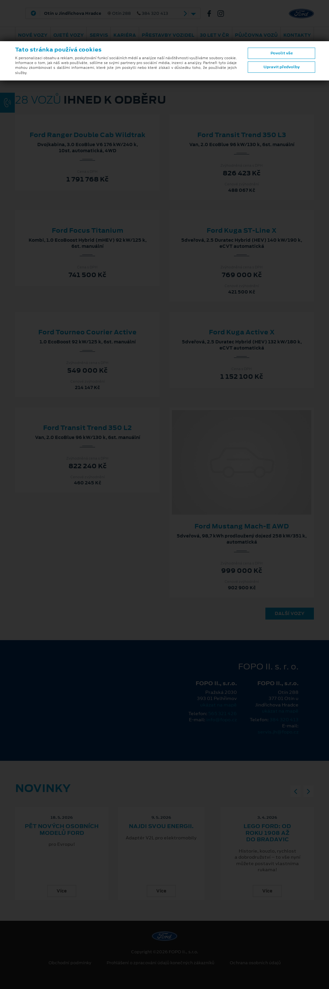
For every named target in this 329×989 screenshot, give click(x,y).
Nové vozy (33, 35)
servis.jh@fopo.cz (278, 732)
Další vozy (290, 613)
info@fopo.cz (221, 719)
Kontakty (297, 35)
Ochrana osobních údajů (255, 963)
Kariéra (124, 35)
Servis (99, 35)
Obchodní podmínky (70, 963)
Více (62, 891)
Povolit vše (282, 53)
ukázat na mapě (218, 705)
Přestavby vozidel (168, 35)
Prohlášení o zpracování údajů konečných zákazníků (160, 963)
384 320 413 (284, 719)
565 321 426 (222, 713)
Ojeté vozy (68, 35)
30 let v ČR (214, 35)
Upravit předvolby (281, 67)
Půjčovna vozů (256, 35)
